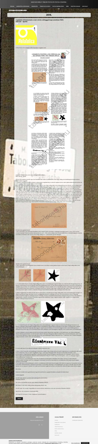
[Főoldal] (11, 10)
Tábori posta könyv (45, 6)
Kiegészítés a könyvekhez (22, 6)
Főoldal (12, 6)
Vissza (19, 398)
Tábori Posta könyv (59, 426)
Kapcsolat (85, 6)
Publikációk (34, 6)
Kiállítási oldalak (75, 6)
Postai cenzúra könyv (58, 6)
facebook (39, 425)
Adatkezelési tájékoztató (77, 420)
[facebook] (17, 23)
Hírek (67, 6)
